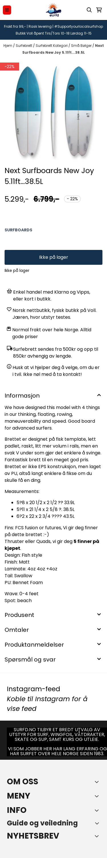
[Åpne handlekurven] (99, 10)
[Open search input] (89, 10)
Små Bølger (81, 45)
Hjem (8, 45)
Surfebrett (24, 45)
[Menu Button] (7, 9)
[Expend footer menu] (98, 796)
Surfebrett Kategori (52, 45)
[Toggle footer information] (98, 781)
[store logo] (53, 10)
